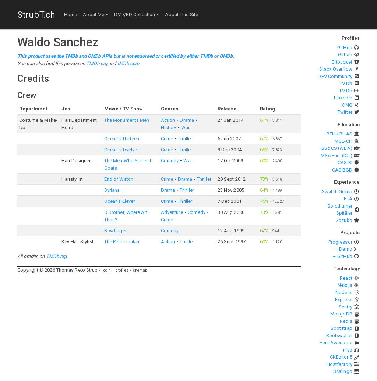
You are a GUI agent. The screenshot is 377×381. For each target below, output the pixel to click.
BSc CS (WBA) (336, 148)
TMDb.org (96, 63)
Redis (346, 321)
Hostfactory (339, 364)
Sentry (345, 307)
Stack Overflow (335, 69)
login (106, 270)
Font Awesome (336, 342)
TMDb (345, 91)
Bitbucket (342, 62)
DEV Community (335, 76)
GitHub (344, 47)
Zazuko (344, 220)
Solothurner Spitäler (339, 209)
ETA (348, 198)
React (346, 278)
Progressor (340, 242)
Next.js (345, 285)
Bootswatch (339, 335)
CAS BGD (342, 170)
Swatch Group (337, 191)
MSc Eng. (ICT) (336, 155)
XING (346, 105)
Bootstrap (341, 328)
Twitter (345, 112)
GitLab (345, 54)
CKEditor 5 (341, 357)
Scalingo (342, 371)
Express (343, 299)
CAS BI (345, 162)
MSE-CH (343, 141)
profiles (121, 270)
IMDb (346, 83)
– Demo (343, 249)
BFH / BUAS (339, 134)
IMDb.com (128, 63)
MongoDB (341, 314)
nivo (347, 350)
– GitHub (342, 256)
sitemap (140, 270)
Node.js (343, 292)
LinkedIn (343, 97)
